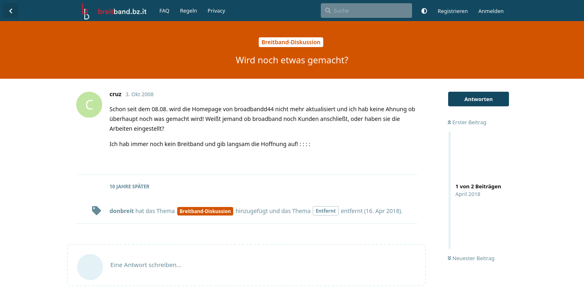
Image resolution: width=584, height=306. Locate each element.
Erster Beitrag (467, 122)
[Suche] (366, 10)
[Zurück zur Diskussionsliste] (10, 10)
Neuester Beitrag (471, 258)
